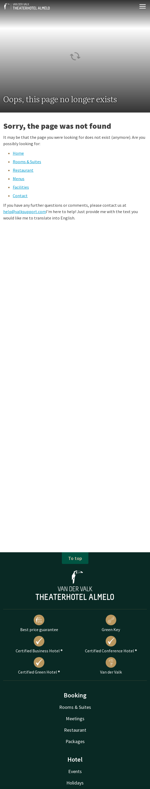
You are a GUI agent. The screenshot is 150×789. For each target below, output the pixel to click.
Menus (18, 178)
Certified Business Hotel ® (39, 644)
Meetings (75, 718)
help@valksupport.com (24, 211)
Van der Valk (111, 666)
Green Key (111, 623)
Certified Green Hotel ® (39, 666)
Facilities (21, 187)
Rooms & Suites (27, 161)
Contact (20, 195)
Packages (75, 741)
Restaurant (23, 170)
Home (18, 153)
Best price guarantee (39, 623)
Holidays (75, 783)
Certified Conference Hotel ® (111, 644)
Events (75, 771)
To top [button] (75, 558)
